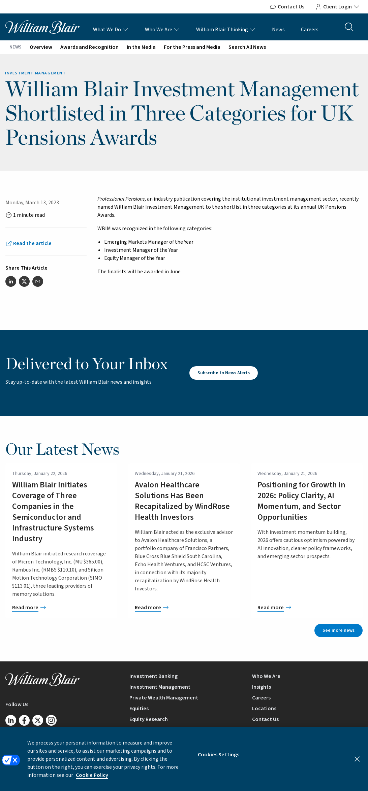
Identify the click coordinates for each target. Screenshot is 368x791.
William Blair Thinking (226, 29)
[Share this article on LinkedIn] (10, 281)
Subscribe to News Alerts (223, 373)
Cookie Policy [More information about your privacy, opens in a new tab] (92, 779)
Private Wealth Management (163, 697)
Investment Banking (153, 676)
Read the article (32, 243)
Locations (264, 708)
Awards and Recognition (89, 47)
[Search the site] (349, 26)
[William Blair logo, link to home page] (42, 26)
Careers (309, 29)
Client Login (337, 6)
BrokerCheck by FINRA (278, 730)
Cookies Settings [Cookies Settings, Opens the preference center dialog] (219, 758)
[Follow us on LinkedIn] (10, 720)
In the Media (141, 47)
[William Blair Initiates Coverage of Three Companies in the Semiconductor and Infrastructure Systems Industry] (61, 608)
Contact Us (287, 6)
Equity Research (148, 719)
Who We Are (162, 29)
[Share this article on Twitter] (24, 281)
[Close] (357, 762)
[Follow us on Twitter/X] (37, 720)
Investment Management (159, 687)
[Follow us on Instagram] (51, 720)
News (278, 29)
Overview (41, 47)
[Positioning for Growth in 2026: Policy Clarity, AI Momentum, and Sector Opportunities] (306, 608)
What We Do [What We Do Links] (111, 29)
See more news (339, 630)
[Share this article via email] (37, 281)
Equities (139, 708)
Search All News (247, 47)
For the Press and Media (192, 47)
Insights (261, 687)
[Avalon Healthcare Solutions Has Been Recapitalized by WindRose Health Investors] (184, 608)
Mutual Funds (145, 730)
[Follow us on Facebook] (24, 720)
